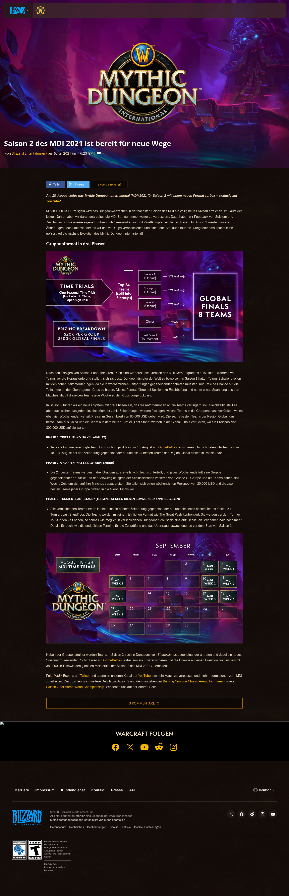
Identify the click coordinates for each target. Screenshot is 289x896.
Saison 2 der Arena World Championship (75, 687)
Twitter (85, 675)
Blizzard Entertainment (29, 153)
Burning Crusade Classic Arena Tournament (194, 681)
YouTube (144, 675)
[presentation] (18, 10)
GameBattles (167, 447)
